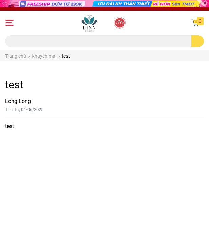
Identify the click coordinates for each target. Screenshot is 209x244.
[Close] (204, 3)
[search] (197, 41)
